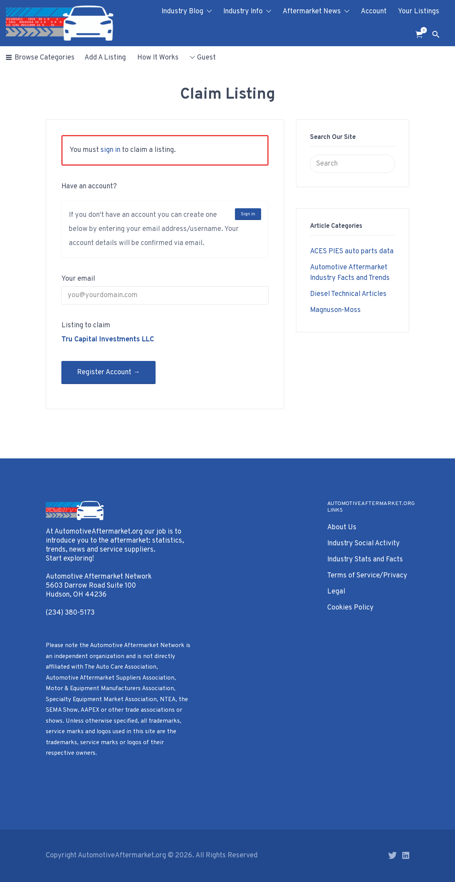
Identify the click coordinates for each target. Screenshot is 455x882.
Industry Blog (182, 11)
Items (422, 30)
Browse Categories (44, 57)
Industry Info (243, 11)
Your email (78, 278)
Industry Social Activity (363, 543)
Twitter (392, 855)
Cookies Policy (350, 607)
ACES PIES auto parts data (352, 251)
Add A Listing (105, 57)
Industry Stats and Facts (365, 559)
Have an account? (89, 186)
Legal (336, 591)
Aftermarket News (312, 11)
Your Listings (418, 11)
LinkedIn (405, 855)
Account (374, 11)
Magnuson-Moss (335, 310)
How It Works (158, 57)
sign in (110, 150)
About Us (341, 527)
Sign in (248, 214)
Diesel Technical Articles (348, 294)
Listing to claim (85, 325)
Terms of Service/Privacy (367, 575)
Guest (206, 57)
